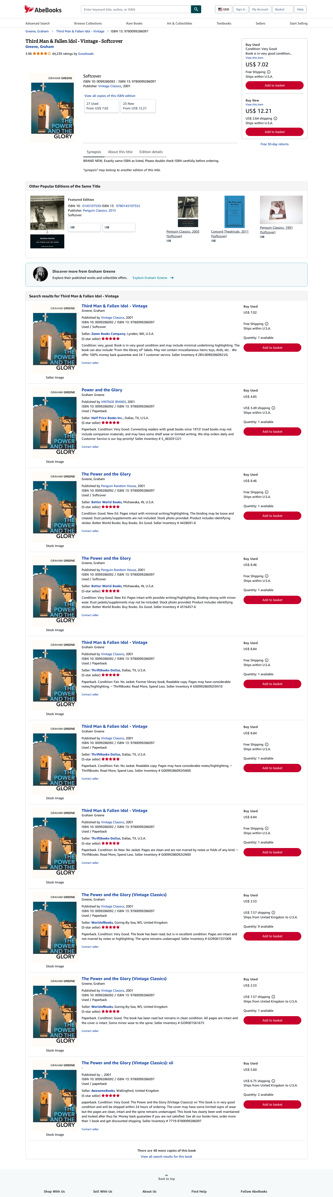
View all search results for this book (166, 1156)
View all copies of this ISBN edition (109, 96)
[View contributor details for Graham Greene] (39, 46)
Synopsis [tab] (94, 151)
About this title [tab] (120, 151)
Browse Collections (88, 23)
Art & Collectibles (179, 23)
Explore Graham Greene (154, 277)
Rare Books (134, 23)
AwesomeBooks (103, 1090)
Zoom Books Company (108, 334)
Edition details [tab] (151, 151)
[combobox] (136, 9)
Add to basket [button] (275, 85)
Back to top (166, 1179)
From (101, 105)
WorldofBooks (102, 922)
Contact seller (90, 362)
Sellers (260, 23)
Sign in (240, 9)
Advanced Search (37, 23)
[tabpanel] (160, 165)
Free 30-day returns (275, 144)
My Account (260, 9)
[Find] (196, 9)
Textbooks (224, 23)
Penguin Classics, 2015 (99, 210)
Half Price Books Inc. (107, 418)
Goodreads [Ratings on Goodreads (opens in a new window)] (86, 54)
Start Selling (299, 23)
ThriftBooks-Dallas (105, 670)
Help (300, 9)
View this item (254, 57)
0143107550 (92, 206)
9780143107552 (128, 206)
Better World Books (106, 502)
